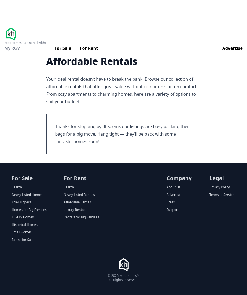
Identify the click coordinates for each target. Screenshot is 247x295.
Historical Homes (25, 225)
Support (173, 210)
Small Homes (22, 232)
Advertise (232, 48)
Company (179, 178)
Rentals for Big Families (81, 217)
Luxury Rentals (75, 210)
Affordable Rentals (78, 202)
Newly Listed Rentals (79, 195)
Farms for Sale (23, 240)
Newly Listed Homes (27, 195)
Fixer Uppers (21, 202)
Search (17, 187)
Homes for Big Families (29, 210)
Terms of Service (221, 195)
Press (171, 202)
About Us (173, 187)
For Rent (89, 48)
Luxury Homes (23, 217)
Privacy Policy (219, 187)
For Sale (62, 48)
